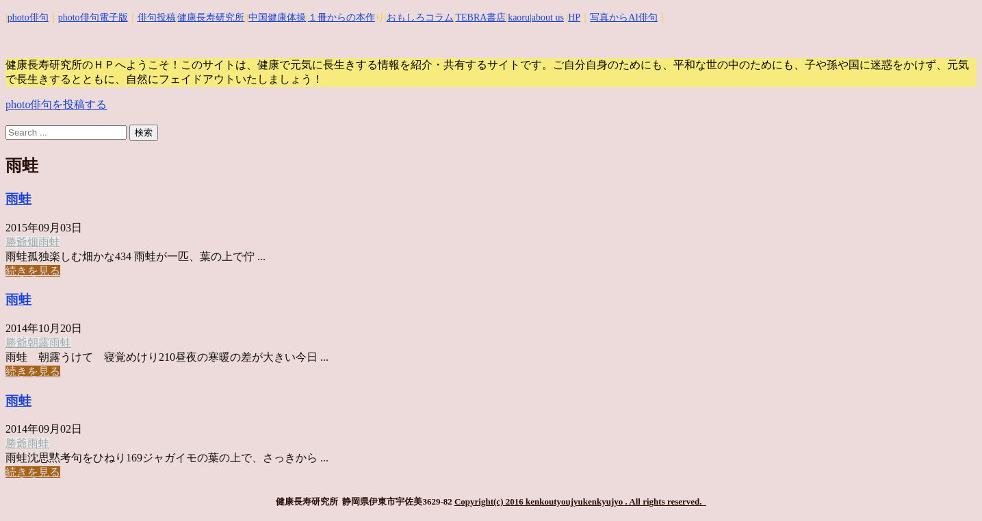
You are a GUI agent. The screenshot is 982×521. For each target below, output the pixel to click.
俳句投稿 (157, 17)
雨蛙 (18, 199)
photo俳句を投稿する (56, 104)
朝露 (38, 342)
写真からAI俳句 (624, 17)
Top (949, 488)
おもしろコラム (420, 17)
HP (574, 17)
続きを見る (32, 271)
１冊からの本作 (341, 17)
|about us (547, 17)
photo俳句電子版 (93, 17)
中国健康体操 (277, 17)
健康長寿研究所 (210, 17)
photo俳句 (28, 17)
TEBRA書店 (480, 17)
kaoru (519, 17)
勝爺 (16, 242)
